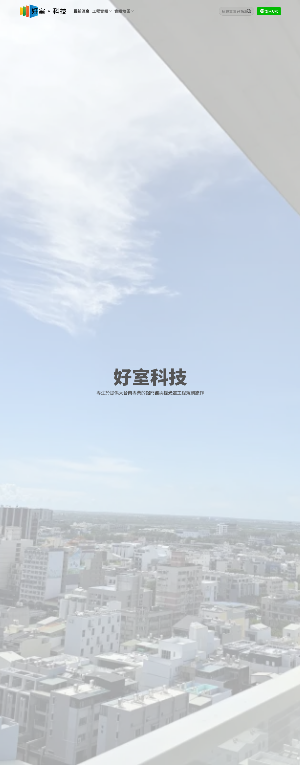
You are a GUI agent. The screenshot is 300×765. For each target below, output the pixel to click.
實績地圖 (124, 11)
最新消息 (82, 11)
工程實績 (102, 11)
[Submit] (249, 11)
